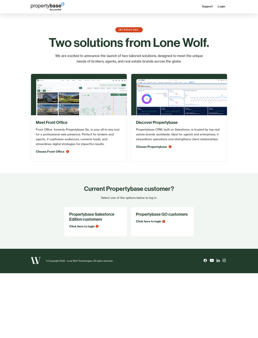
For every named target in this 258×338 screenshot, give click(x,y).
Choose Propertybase (154, 146)
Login (221, 6)
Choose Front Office (52, 151)
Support (207, 6)
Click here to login (84, 226)
